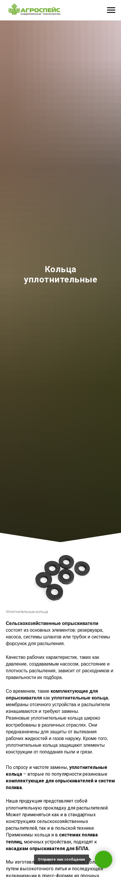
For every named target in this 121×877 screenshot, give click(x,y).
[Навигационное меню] (111, 10)
